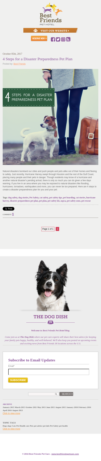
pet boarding (69, 197)
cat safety (44, 197)
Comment (7, 214)
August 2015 (60, 407)
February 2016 (85, 407)
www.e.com (65, 454)
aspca (63, 201)
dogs (9, 426)
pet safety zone (73, 201)
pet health (63, 426)
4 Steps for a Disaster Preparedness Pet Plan (37, 59)
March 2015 (20, 407)
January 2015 (8, 407)
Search (66, 394)
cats (27, 426)
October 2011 (31, 407)
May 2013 (41, 407)
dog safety (12, 197)
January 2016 (72, 407)
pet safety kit (53, 201)
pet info (46, 426)
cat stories (80, 197)
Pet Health (20, 426)
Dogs (5, 426)
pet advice (38, 426)
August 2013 (17, 410)
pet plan (43, 201)
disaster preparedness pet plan (24, 201)
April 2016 (7, 410)
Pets (31, 426)
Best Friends (19, 64)
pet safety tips (55, 197)
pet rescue (86, 201)
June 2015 (50, 407)
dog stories (23, 197)
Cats (14, 426)
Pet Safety (34, 197)
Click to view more (11, 413)
